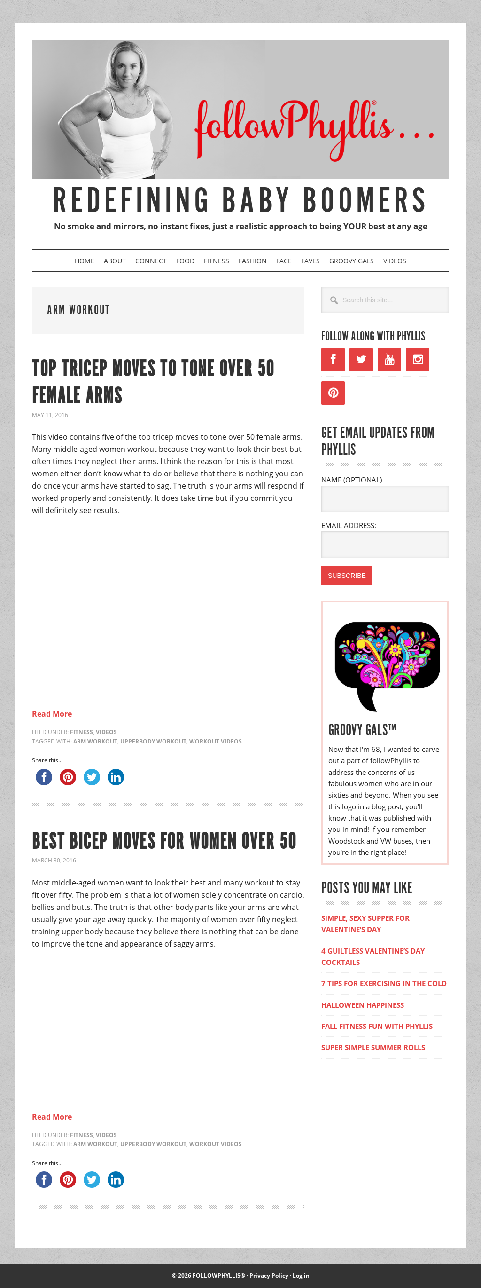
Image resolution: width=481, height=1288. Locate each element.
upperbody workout (153, 741)
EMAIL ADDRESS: (348, 525)
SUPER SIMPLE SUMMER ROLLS (373, 1047)
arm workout (95, 741)
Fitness (81, 732)
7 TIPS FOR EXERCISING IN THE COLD (384, 983)
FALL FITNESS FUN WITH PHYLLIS (377, 1026)
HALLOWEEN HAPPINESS (362, 1005)
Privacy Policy (268, 1276)
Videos (106, 732)
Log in (301, 1276)
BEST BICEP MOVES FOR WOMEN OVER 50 (165, 842)
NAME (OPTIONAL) (351, 479)
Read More (52, 714)
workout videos (215, 741)
